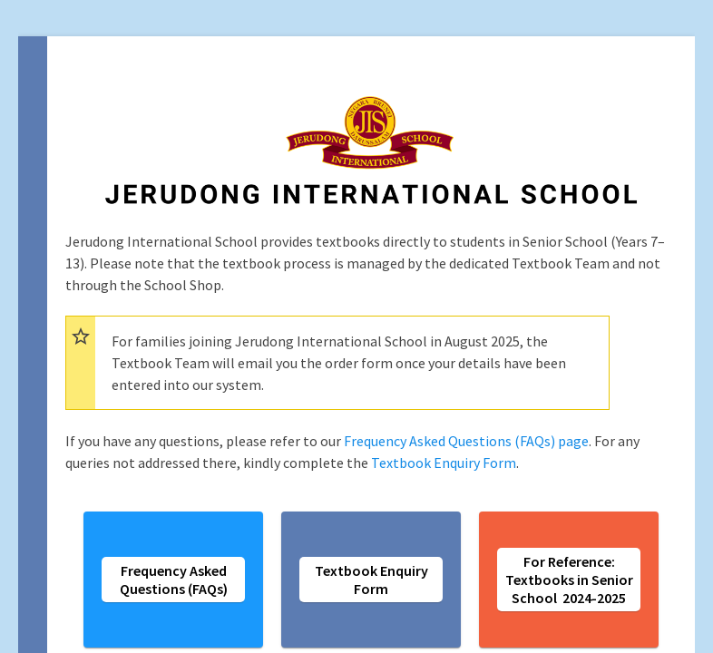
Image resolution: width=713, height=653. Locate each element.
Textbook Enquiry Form (443, 462)
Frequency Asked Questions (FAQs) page (466, 441)
